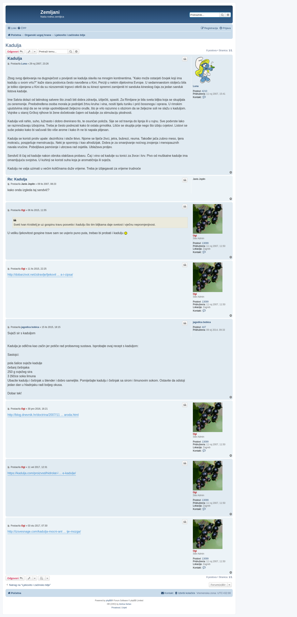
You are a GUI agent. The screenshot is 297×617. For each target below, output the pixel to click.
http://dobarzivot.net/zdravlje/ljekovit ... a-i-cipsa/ (40, 274)
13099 (205, 243)
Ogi (195, 235)
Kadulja (13, 45)
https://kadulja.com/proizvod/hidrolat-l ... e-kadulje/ (41, 473)
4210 (204, 91)
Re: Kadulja (17, 179)
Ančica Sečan (125, 604)
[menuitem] (21, 28)
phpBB (109, 600)
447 (204, 327)
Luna (196, 86)
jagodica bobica (202, 322)
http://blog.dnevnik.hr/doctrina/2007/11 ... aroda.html (43, 414)
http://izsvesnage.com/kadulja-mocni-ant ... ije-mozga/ (44, 531)
